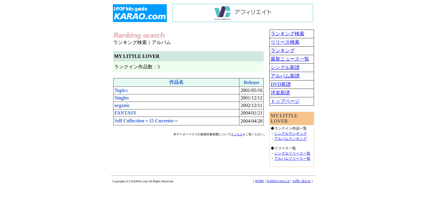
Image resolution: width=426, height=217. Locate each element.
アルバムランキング (290, 139)
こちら (238, 134)
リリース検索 (285, 42)
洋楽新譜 (280, 92)
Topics (121, 90)
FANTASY (125, 112)
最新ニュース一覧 (290, 58)
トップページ (285, 101)
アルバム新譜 (285, 75)
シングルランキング (290, 133)
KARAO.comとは (278, 181)
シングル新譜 (285, 67)
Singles (121, 97)
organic (122, 105)
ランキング (283, 50)
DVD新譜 (281, 84)
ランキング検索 (287, 33)
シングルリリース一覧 (292, 153)
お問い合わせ (302, 181)
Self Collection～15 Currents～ (146, 120)
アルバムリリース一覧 (292, 158)
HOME (259, 181)
